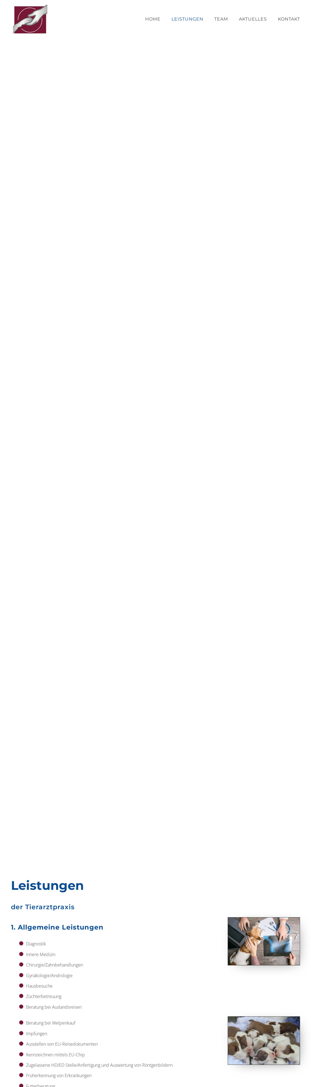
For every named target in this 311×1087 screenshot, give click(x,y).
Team (221, 19)
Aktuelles (253, 19)
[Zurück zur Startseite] (30, 19)
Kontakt (289, 19)
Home (153, 19)
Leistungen (187, 19)
